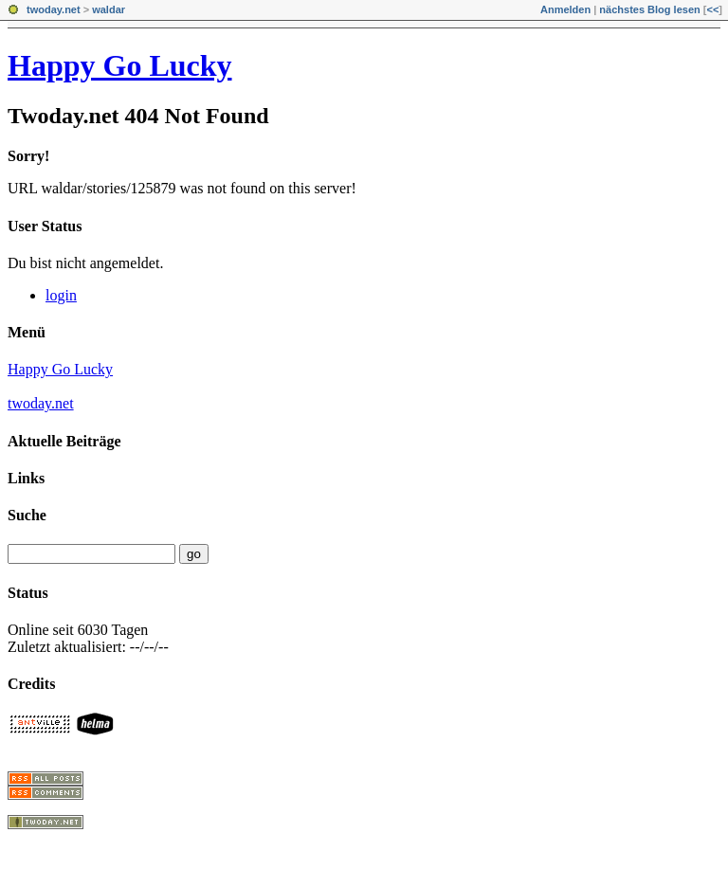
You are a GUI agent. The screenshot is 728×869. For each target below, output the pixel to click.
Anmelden (565, 9)
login (61, 295)
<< (712, 9)
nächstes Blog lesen (649, 9)
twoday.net (54, 9)
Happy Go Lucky (120, 65)
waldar (108, 9)
